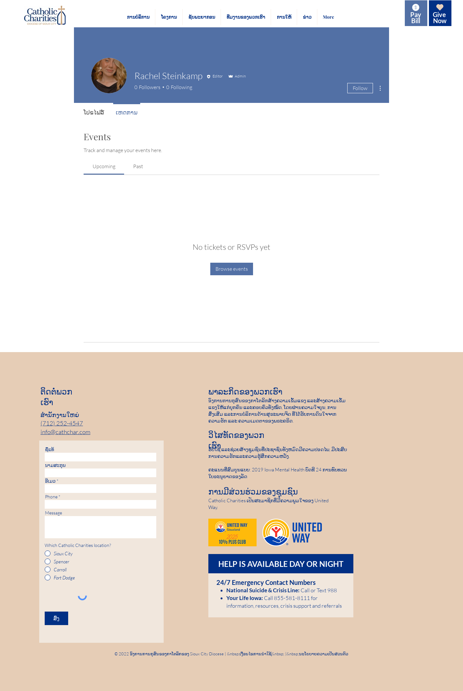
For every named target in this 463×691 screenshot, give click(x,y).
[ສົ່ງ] (56, 618)
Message (53, 513)
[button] (138, 17)
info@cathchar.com (65, 432)
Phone (51, 497)
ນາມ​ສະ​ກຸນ (55, 465)
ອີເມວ (50, 481)
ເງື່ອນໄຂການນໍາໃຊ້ (256, 653)
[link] (104, 166)
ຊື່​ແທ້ (49, 449)
